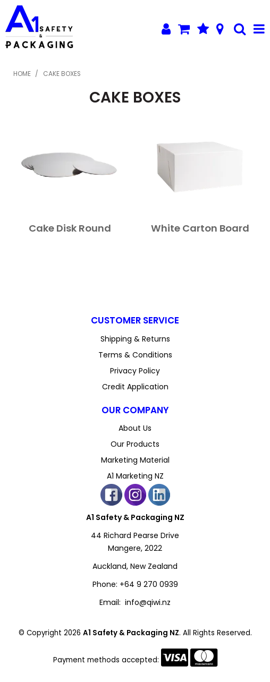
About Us (135, 428)
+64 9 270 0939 (149, 584)
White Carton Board (200, 228)
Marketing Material (135, 460)
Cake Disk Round (70, 228)
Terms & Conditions (135, 354)
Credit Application (135, 386)
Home (22, 74)
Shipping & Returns (135, 339)
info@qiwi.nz (148, 602)
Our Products (135, 444)
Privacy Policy (135, 370)
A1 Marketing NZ (135, 476)
